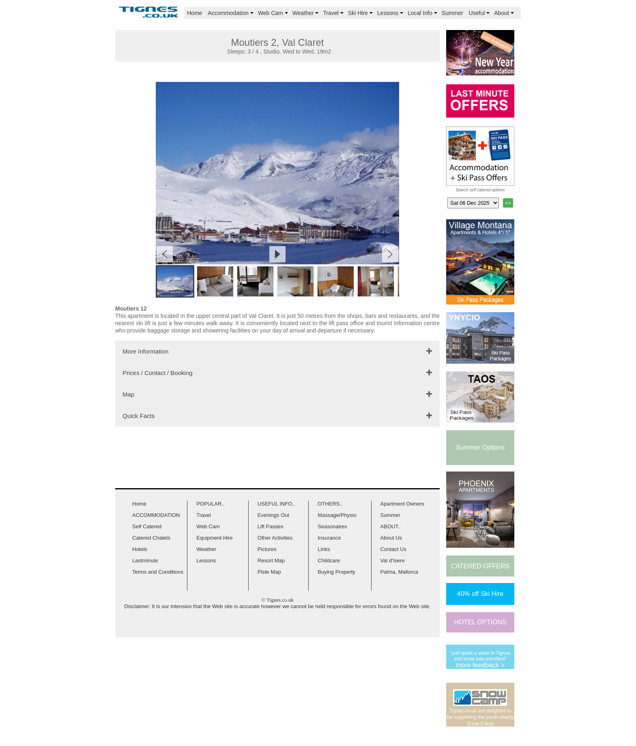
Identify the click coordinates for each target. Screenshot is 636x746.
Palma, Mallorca (399, 572)
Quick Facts (138, 415)
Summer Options (480, 447)
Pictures (267, 549)
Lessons (391, 13)
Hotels (139, 549)
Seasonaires (332, 526)
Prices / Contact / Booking (157, 372)
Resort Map (271, 560)
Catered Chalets (151, 538)
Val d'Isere (392, 560)
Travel (334, 13)
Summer (452, 13)
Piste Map (269, 572)
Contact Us (393, 549)
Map (128, 394)
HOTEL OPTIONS (480, 622)
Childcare (329, 560)
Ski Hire (361, 13)
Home (194, 13)
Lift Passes (271, 526)
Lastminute (145, 560)
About (505, 13)
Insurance (329, 538)
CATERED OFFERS (480, 566)
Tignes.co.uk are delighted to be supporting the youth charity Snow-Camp (480, 717)
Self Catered (146, 526)
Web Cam (274, 13)
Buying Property (336, 572)
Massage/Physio (337, 515)
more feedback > (480, 665)
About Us (391, 538)
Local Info (423, 13)
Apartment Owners (402, 504)
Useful (480, 13)
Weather (306, 13)
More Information (145, 351)
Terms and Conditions (157, 572)
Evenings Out (273, 515)
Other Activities (275, 538)
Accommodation (231, 13)
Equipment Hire (214, 538)
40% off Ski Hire (480, 593)
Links (324, 549)
